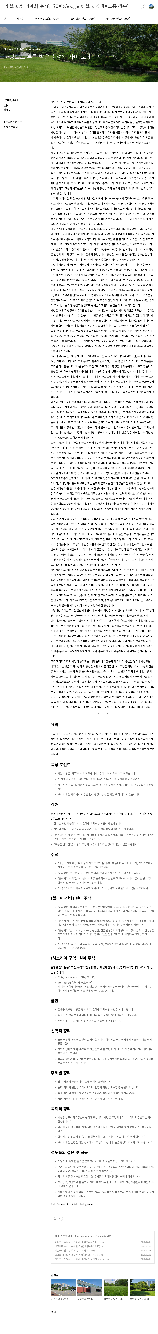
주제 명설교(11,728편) (47, 19)
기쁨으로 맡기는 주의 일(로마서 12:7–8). (75, 1250)
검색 (143, 6)
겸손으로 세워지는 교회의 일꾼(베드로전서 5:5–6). (79, 1259)
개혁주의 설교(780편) (117, 19)
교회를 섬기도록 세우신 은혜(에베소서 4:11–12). (79, 1254)
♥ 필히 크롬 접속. (11, 126)
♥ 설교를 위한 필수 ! (13, 121)
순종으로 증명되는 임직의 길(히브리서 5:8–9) (77, 1242)
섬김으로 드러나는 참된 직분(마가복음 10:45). (77, 1246)
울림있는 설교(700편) (83, 19)
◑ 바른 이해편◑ (63, 1236)
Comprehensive (84, 1236)
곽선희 (20, 19)
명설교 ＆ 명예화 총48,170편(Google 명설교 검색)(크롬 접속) (66, 6)
